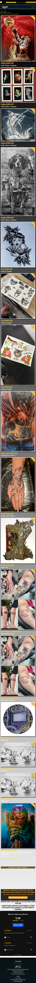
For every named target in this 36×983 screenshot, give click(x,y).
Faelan (3, 63)
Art (1, 11)
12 (10, 14)
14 (12, 14)
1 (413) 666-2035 (18, 981)
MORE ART (10, 63)
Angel (3, 514)
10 (8, 14)
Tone (2, 269)
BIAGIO (3, 565)
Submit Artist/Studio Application (18, 897)
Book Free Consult (23, 2)
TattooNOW (18, 978)
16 (15, 14)
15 (14, 14)
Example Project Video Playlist (18, 979)
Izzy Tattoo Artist (7, 631)
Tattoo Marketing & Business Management (18, 969)
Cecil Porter (5, 850)
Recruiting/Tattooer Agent (18, 973)
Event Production (18, 972)
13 (11, 14)
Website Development (18, 970)
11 (9, 14)
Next (17, 14)
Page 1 (5, 11)
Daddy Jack (5, 453)
